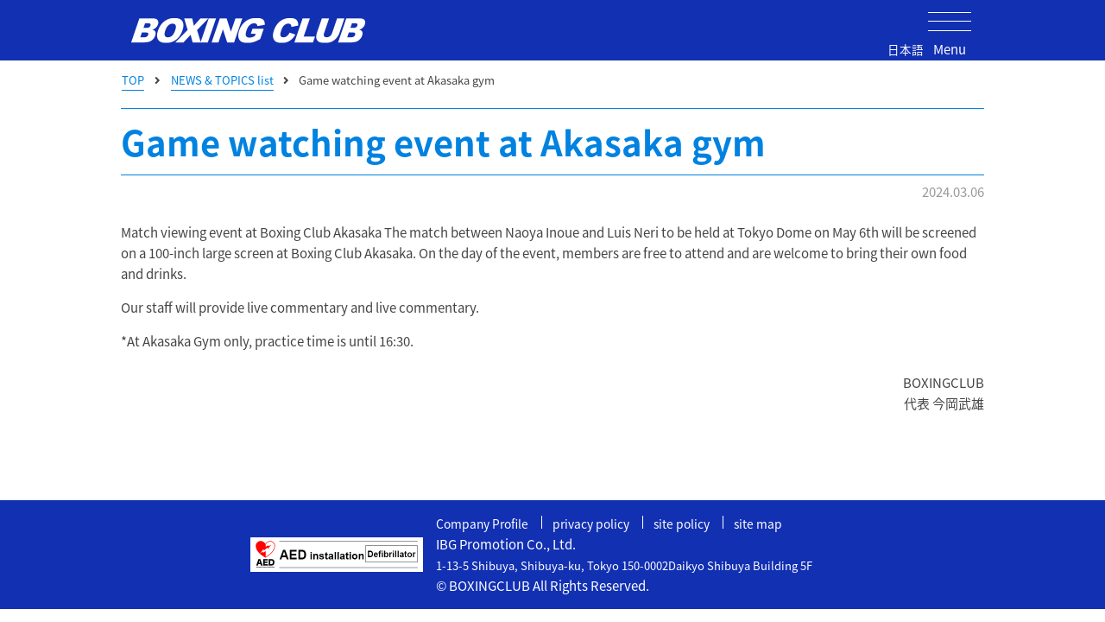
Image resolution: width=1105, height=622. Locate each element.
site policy (696, 523)
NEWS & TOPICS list (222, 80)
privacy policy (600, 523)
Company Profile (485, 523)
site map (776, 523)
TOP (133, 80)
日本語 (905, 49)
